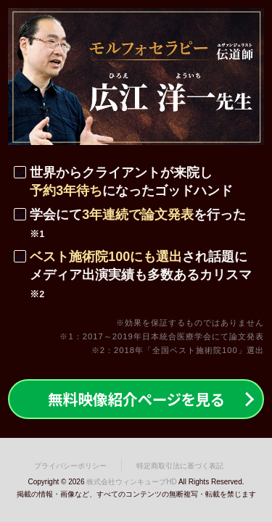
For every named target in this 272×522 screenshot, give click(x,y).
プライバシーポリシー (70, 466)
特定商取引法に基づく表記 (179, 466)
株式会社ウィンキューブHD (131, 482)
